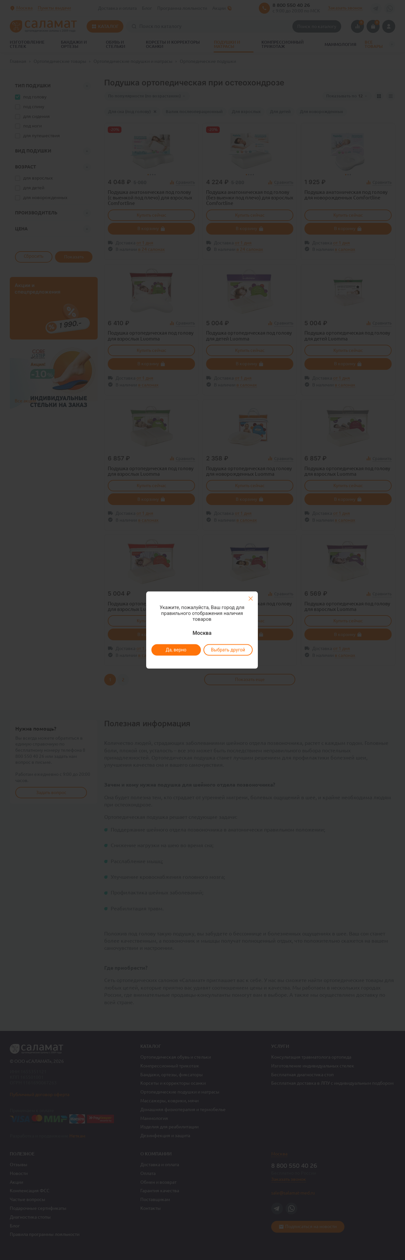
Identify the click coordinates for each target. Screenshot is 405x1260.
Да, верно (175, 649)
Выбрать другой (228, 649)
